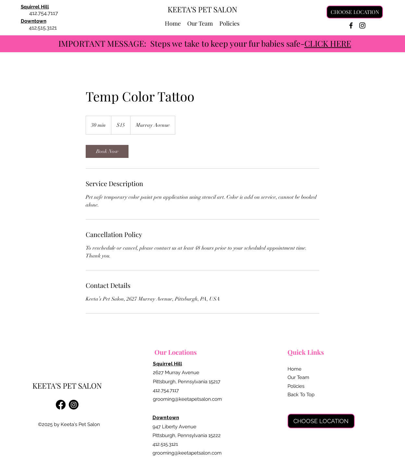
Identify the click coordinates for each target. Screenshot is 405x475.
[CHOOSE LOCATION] (354, 12)
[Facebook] (351, 25)
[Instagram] (362, 25)
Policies (296, 386)
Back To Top (301, 395)
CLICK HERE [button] (327, 43)
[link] (107, 151)
